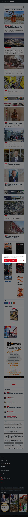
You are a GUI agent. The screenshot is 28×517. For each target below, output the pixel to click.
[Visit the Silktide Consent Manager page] (23, 260)
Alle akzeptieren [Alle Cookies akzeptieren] (6, 260)
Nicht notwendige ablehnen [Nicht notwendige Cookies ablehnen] (13, 260)
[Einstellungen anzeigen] (20, 260)
